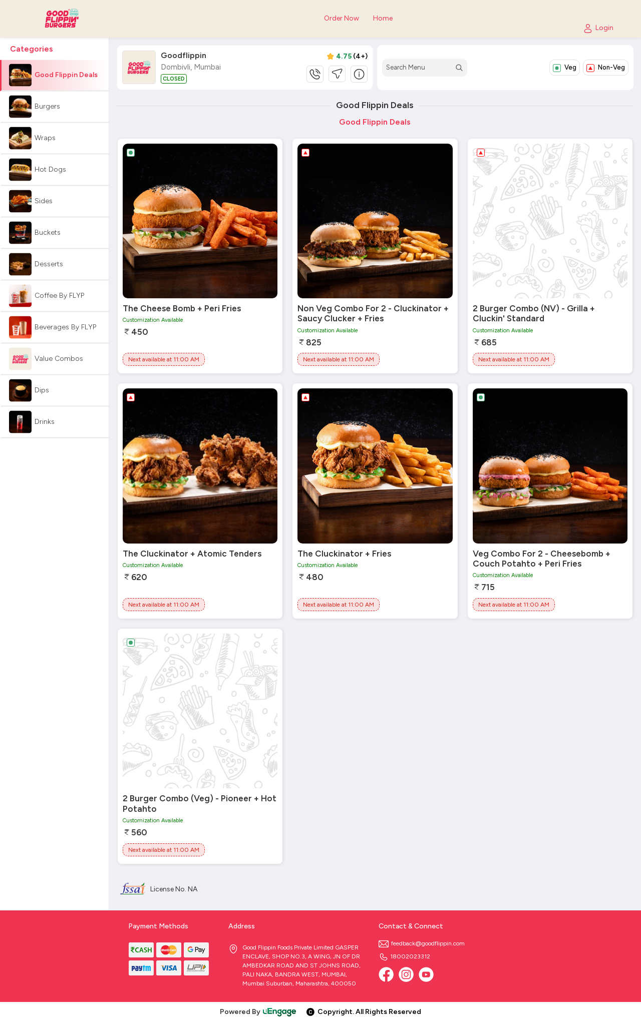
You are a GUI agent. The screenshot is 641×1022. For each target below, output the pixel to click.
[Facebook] (386, 974)
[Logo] (65, 19)
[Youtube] (426, 974)
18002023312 (404, 956)
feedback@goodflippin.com (422, 943)
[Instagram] (406, 974)
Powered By (258, 1011)
